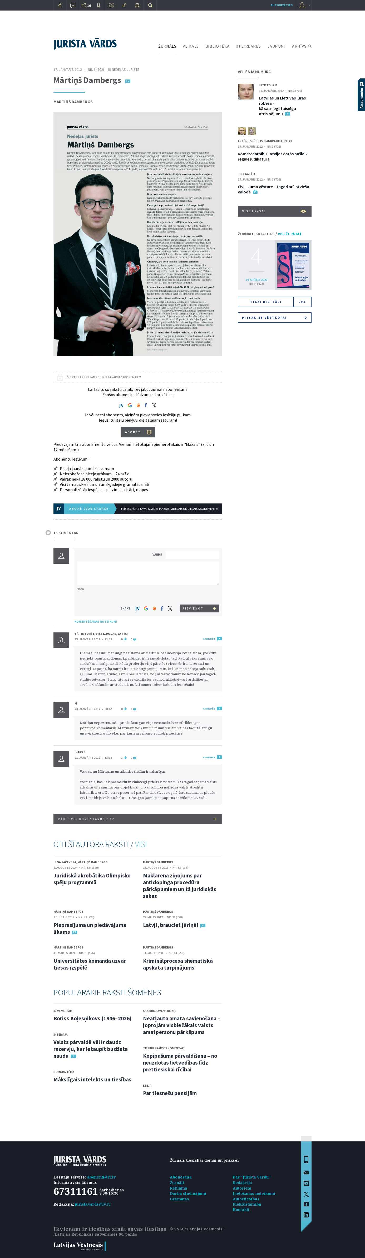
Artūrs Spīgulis (250, 141)
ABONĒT (133, 432)
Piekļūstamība (247, 1204)
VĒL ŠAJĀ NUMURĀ (254, 71)
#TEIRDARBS (248, 46)
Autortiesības (246, 1198)
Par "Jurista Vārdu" (252, 1177)
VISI (141, 844)
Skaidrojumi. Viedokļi (159, 1011)
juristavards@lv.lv (92, 1204)
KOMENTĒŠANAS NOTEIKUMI (96, 621)
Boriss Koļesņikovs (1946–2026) (92, 1018)
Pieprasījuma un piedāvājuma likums (89, 928)
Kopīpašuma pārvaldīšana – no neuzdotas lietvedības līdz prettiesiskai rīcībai (180, 1062)
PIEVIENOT (193, 608)
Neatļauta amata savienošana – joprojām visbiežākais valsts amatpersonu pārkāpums (181, 1025)
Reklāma (178, 1188)
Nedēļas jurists (125, 69)
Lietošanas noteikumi (254, 1193)
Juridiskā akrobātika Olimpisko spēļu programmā (92, 879)
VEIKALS (191, 46)
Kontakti (241, 1209)
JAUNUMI (277, 46)
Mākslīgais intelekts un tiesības (92, 1079)
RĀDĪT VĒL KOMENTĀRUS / (137, 819)
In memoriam (62, 1011)
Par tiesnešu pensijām (170, 1093)
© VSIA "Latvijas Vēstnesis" (197, 1228)
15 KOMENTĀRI (66, 532)
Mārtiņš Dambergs (73, 101)
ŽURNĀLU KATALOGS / (269, 233)
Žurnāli (177, 1182)
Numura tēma (63, 1072)
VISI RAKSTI (274, 211)
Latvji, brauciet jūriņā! (170, 924)
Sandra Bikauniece (278, 141)
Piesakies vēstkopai (274, 318)
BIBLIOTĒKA (217, 46)
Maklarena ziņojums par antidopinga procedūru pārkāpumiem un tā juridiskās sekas (179, 886)
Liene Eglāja (268, 85)
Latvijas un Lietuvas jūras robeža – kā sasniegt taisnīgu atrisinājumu (282, 105)
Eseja (147, 1085)
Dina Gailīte (247, 174)
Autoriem (242, 1188)
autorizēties (282, 5)
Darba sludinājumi (188, 1193)
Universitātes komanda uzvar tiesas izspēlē (89, 964)
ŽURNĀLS (167, 46)
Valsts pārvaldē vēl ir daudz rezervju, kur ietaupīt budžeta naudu (90, 1049)
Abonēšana (181, 1177)
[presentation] (193, 594)
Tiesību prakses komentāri (164, 1048)
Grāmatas (179, 1198)
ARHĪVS (299, 46)
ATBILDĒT (209, 639)
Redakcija (242, 1182)
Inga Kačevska (64, 862)
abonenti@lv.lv (101, 1177)
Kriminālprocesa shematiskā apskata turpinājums (178, 964)
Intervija (60, 1034)
